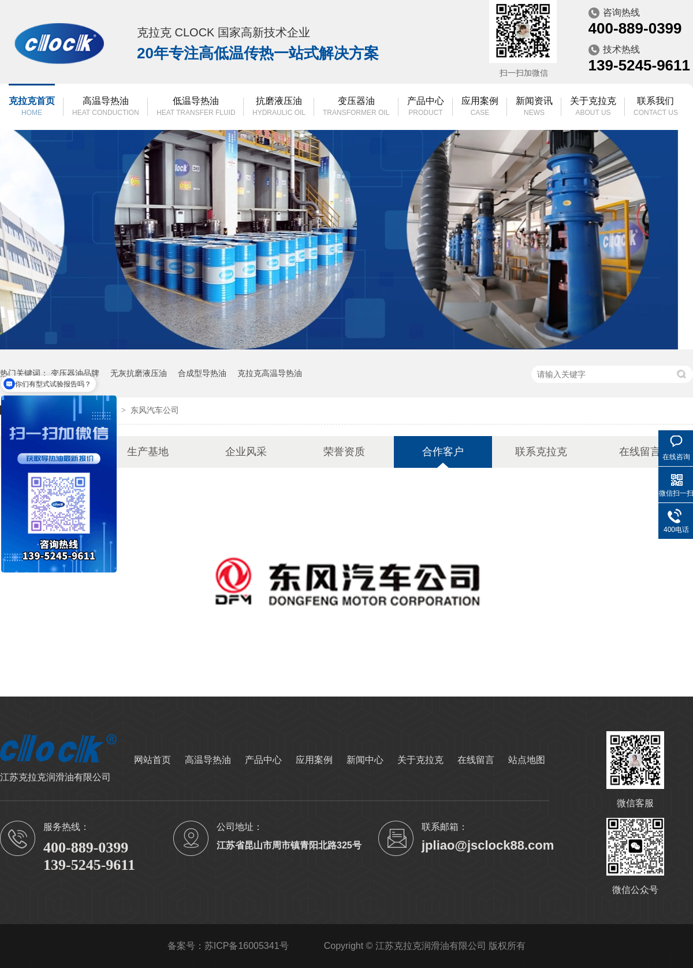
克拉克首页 (32, 107)
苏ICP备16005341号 (246, 946)
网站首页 (152, 760)
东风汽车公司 (155, 410)
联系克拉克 (541, 451)
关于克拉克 (593, 107)
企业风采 (246, 451)
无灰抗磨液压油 (138, 373)
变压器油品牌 (75, 373)
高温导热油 (105, 107)
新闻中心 (364, 760)
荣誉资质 (344, 451)
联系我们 (656, 107)
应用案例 (479, 107)
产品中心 (425, 107)
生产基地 (148, 451)
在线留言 (640, 451)
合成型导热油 (202, 373)
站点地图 (526, 760)
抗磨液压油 (278, 107)
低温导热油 (196, 107)
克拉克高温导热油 (269, 373)
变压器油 (356, 107)
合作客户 (443, 451)
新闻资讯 (534, 107)
